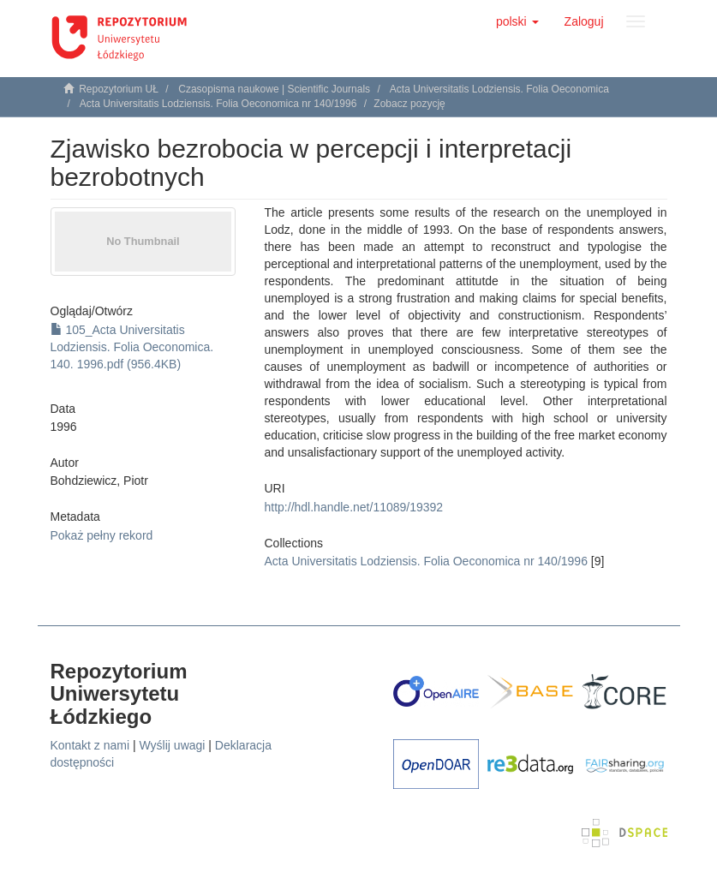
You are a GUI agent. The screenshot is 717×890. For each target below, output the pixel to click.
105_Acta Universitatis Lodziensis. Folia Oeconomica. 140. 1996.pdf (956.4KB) (132, 347)
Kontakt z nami (90, 745)
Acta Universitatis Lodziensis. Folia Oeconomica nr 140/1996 (218, 104)
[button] (517, 21)
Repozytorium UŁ (118, 89)
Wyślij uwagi (173, 745)
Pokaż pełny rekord (102, 535)
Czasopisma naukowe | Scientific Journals (274, 89)
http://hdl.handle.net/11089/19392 (354, 507)
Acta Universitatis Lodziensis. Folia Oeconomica (499, 89)
